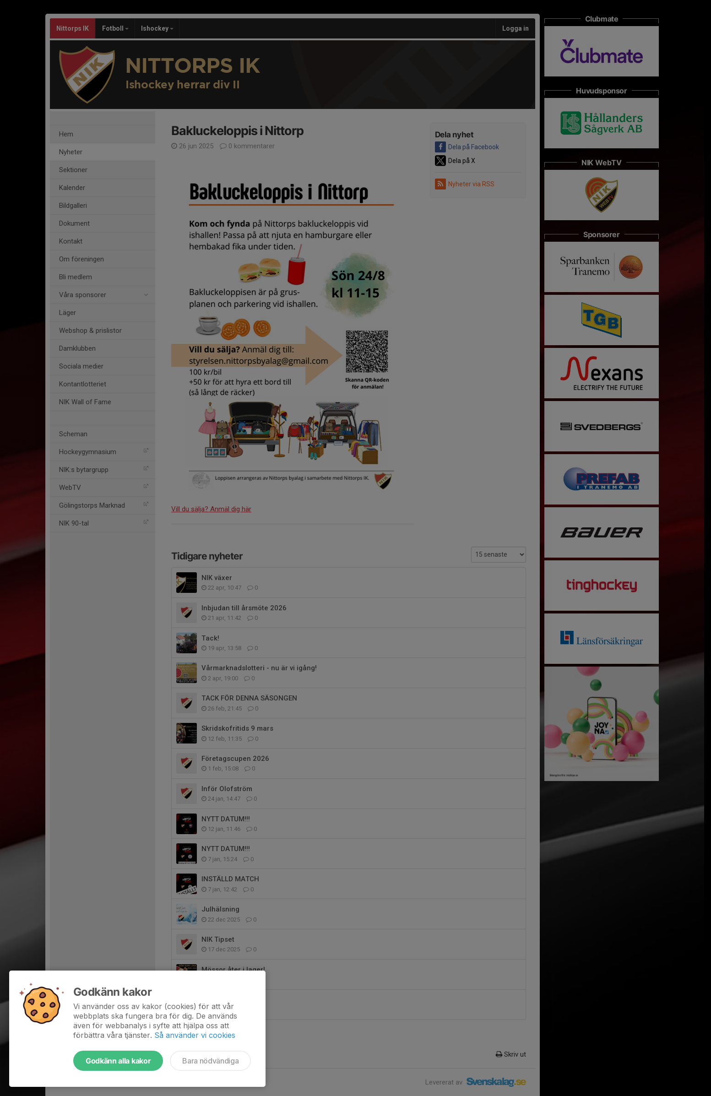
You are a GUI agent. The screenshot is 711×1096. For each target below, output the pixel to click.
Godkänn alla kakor (118, 1060)
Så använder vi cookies (194, 1035)
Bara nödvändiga (210, 1060)
